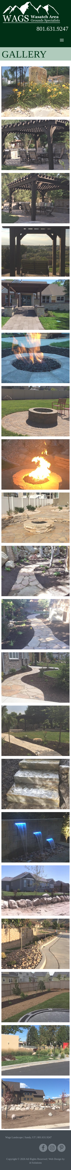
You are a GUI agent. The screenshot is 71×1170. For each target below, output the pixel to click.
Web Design (55, 1159)
